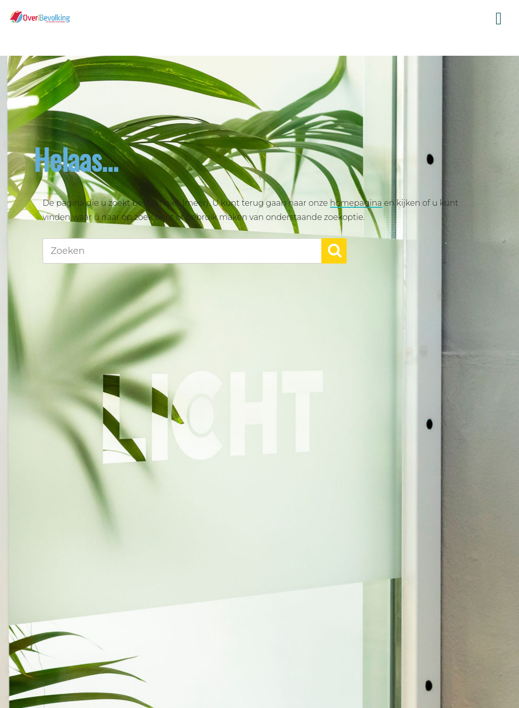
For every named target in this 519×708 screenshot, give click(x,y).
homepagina (356, 203)
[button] (334, 251)
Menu (498, 19)
